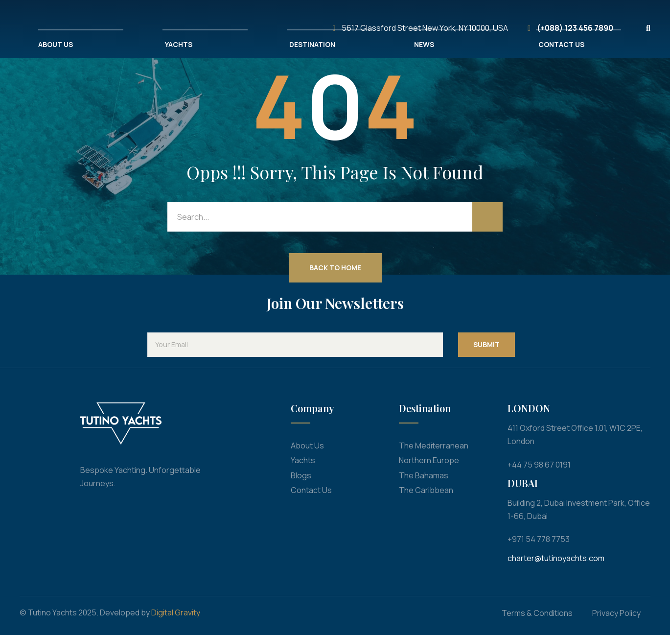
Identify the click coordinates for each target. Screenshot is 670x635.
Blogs (301, 475)
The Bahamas (423, 475)
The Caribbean (426, 490)
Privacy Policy (616, 613)
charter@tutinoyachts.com (556, 558)
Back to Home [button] (335, 267)
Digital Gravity (175, 612)
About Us (307, 445)
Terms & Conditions (537, 613)
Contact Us (311, 490)
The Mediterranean (433, 445)
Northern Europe (429, 460)
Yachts (303, 460)
